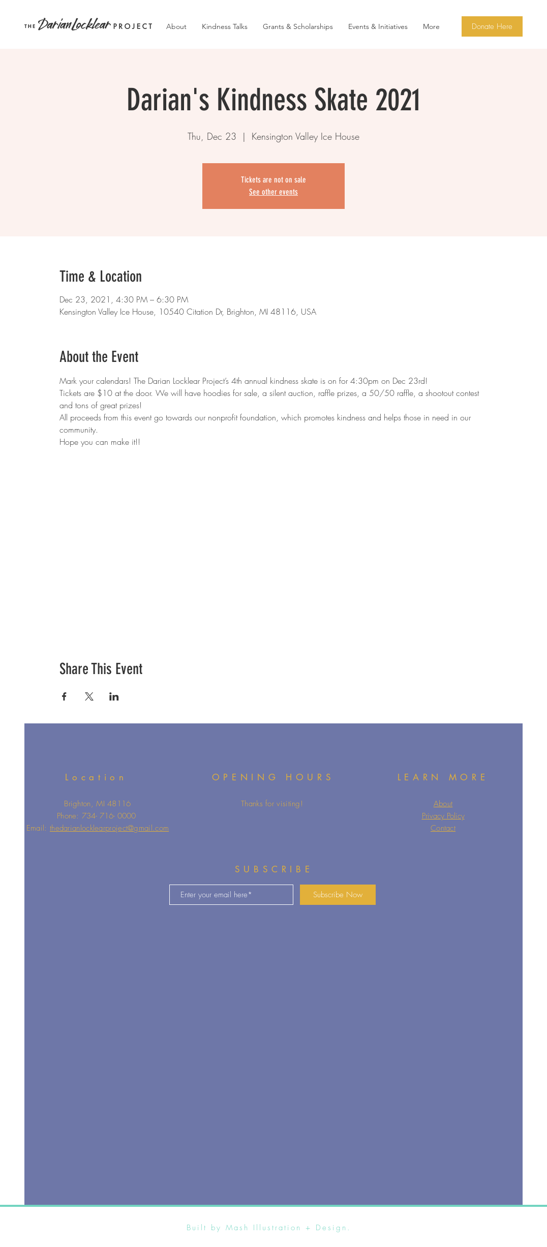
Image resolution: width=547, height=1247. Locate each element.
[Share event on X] (89, 696)
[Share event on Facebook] (64, 696)
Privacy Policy (443, 816)
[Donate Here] (492, 26)
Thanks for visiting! (272, 804)
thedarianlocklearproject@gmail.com (109, 828)
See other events (273, 192)
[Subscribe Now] (338, 895)
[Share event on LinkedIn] (114, 696)
